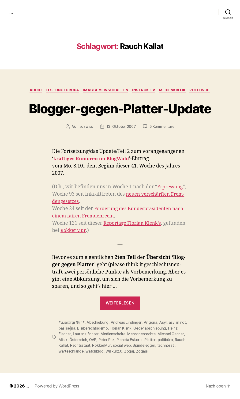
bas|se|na (67, 328)
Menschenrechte (143, 334)
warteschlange (71, 351)
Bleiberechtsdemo (94, 328)
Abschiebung (97, 322)
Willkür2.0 (115, 351)
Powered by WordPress (56, 385)
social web (122, 345)
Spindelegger (145, 345)
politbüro (167, 339)
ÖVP (93, 339)
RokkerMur (101, 345)
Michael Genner (173, 334)
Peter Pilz (107, 339)
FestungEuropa (61, 90)
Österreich (78, 339)
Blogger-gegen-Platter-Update (120, 108)
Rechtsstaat (80, 345)
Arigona (151, 322)
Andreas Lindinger (126, 322)
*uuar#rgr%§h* (71, 322)
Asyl (163, 322)
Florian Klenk (123, 328)
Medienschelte (114, 334)
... (11, 12)
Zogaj (131, 351)
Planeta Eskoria (130, 339)
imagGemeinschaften (105, 90)
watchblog (95, 351)
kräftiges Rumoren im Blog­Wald (92, 159)
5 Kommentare (162, 127)
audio (33, 90)
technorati (167, 345)
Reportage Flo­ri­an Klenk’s (133, 223)
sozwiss (85, 127)
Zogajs (143, 351)
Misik (63, 339)
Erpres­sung (170, 187)
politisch (202, 90)
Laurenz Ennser (86, 334)
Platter (151, 339)
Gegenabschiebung (152, 328)
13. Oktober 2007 (120, 127)
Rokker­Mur (84, 231)
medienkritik (174, 90)
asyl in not (177, 322)
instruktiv (144, 90)
